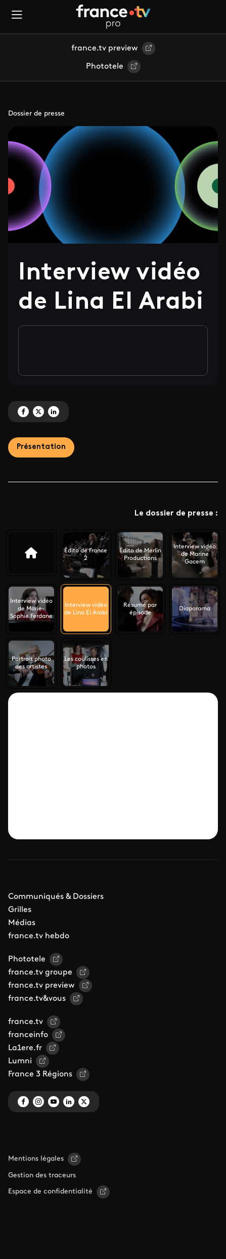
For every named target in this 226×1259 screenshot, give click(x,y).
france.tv (25, 1022)
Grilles (19, 910)
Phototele (104, 67)
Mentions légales (36, 1159)
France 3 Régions (40, 1074)
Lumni (20, 1061)
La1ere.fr (25, 1048)
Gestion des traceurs (42, 1175)
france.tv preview (104, 48)
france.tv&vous (37, 999)
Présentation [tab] (41, 447)
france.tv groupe (40, 972)
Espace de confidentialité (50, 1191)
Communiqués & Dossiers (56, 897)
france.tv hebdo (38, 936)
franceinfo (28, 1035)
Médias (21, 923)
